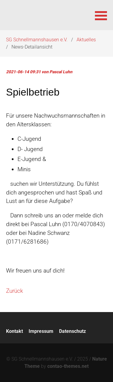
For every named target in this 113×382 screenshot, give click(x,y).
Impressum (41, 331)
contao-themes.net (68, 366)
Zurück (14, 290)
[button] (101, 15)
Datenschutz (72, 331)
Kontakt (14, 331)
